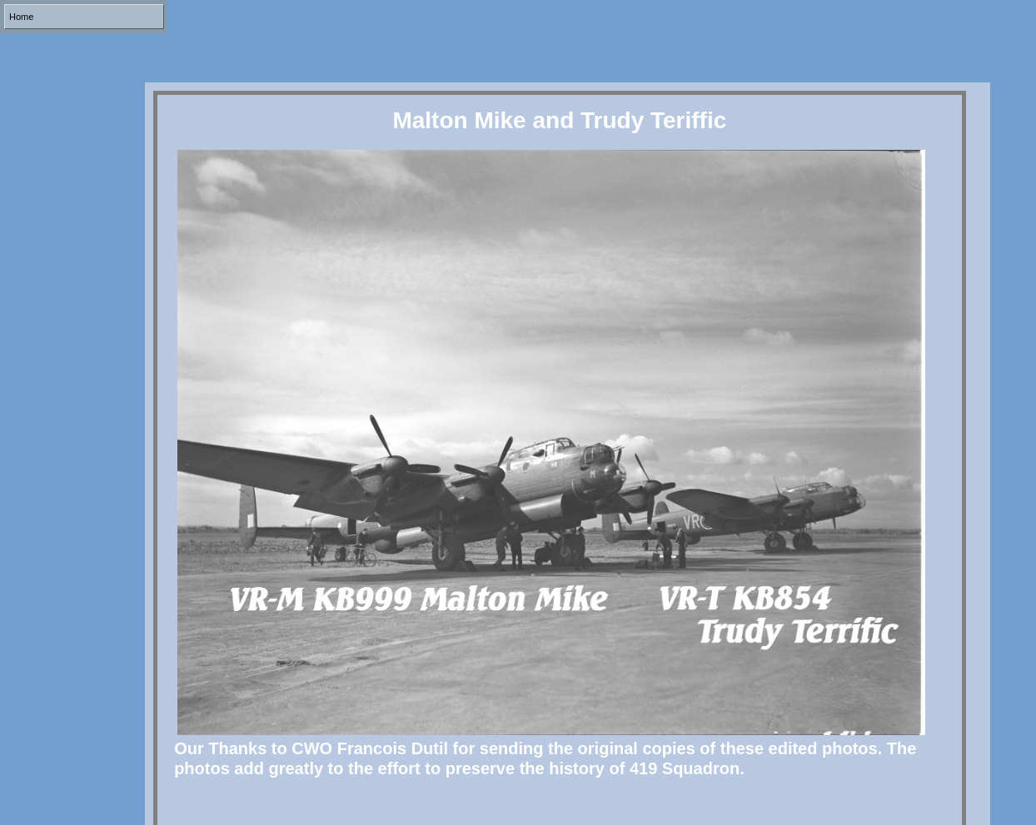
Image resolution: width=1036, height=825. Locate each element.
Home (21, 17)
